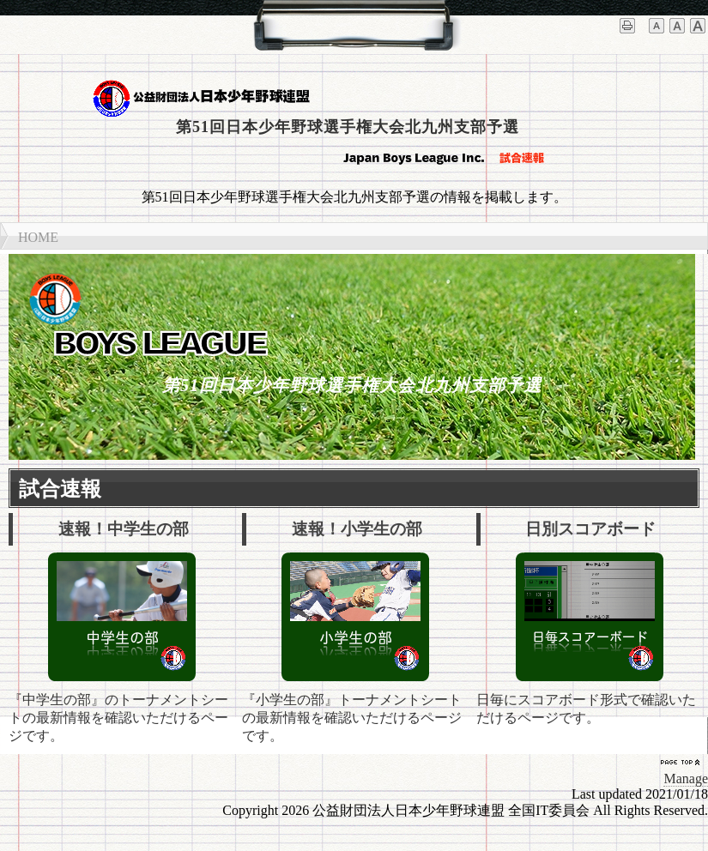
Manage (685, 778)
